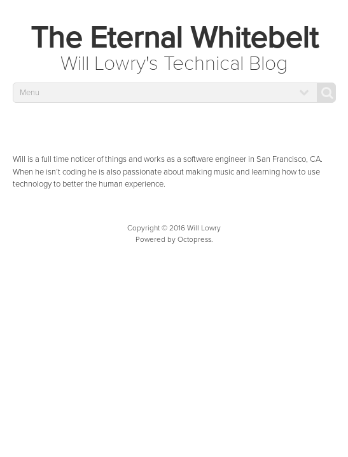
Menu (29, 93)
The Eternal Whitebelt (174, 38)
